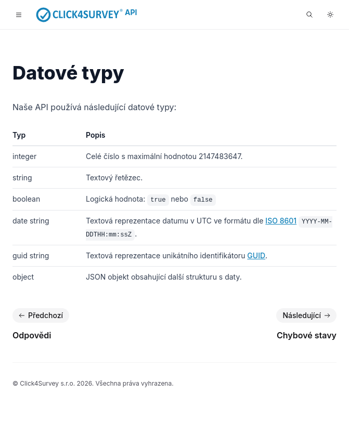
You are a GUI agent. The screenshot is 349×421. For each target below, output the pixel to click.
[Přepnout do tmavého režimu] (330, 14)
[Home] (79, 14)
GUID (256, 255)
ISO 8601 (280, 220)
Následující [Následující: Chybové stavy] (307, 315)
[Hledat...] (309, 14)
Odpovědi (31, 335)
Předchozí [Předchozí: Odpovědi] (40, 315)
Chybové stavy (307, 335)
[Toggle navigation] (18, 14)
